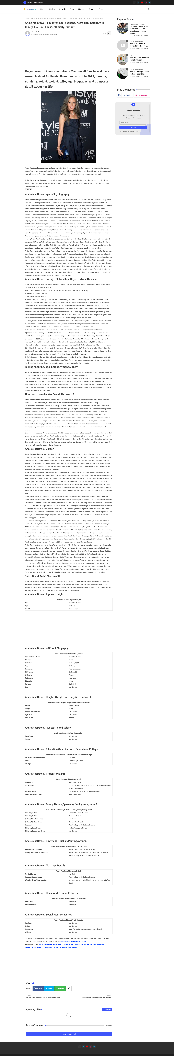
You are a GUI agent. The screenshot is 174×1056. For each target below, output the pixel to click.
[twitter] (138, 2)
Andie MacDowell (45, 944)
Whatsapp (61, 988)
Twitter (50, 988)
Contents (29, 189)
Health (52, 9)
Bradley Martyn (80, 944)
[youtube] (142, 2)
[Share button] (69, 988)
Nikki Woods (69, 944)
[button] (149, 9)
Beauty (91, 9)
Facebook (39, 988)
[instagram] (145, 2)
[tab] (42, 9)
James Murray (58, 944)
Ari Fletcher (91, 944)
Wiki (32, 18)
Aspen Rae (57, 947)
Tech (72, 9)
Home (42, 9)
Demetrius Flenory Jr (70, 947)
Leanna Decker (36, 947)
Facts (101, 9)
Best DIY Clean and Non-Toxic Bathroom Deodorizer (139, 59)
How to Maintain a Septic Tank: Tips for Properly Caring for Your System (138, 45)
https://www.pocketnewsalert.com (73, 941)
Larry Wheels (48, 947)
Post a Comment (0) (69, 1034)
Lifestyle (62, 9)
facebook (126, 95)
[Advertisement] (69, 53)
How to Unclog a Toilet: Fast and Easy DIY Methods (139, 73)
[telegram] (149, 2)
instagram (143, 95)
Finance (81, 9)
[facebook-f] (134, 2)
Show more (107, 1009)
